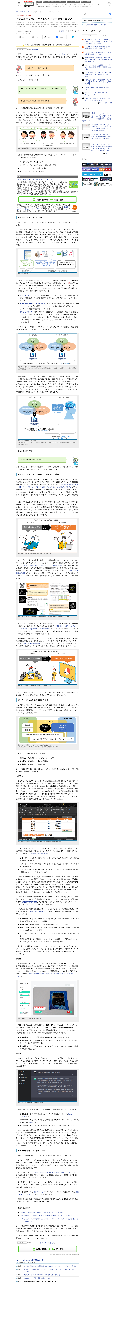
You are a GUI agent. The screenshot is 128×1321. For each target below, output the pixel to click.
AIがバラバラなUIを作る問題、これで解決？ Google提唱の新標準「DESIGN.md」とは (98, 67)
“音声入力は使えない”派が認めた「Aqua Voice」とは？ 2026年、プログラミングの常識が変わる (98, 82)
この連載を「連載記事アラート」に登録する (47, 199)
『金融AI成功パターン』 (37, 911)
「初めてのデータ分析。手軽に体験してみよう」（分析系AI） (42, 1212)
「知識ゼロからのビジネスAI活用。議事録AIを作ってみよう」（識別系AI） (47, 1215)
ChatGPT (31, 1122)
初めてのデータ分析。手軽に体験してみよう (38, 1278)
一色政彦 (62, 31)
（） (25, 295)
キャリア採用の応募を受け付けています (94, 25)
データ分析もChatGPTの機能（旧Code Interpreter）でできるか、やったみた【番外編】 (50, 1266)
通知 (37, 37)
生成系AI (61, 54)
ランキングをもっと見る (105, 103)
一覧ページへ (108, 153)
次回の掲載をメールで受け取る (26, 1262)
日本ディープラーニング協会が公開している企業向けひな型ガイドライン (45, 487)
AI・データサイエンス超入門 (44, 1243)
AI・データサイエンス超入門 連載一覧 (30, 1260)
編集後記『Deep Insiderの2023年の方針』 (35, 628)
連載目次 (35, 50)
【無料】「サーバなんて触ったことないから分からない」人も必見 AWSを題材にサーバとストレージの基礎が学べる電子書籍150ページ (96, 117)
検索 (110, 14)
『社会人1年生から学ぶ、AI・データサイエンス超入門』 (34, 179)
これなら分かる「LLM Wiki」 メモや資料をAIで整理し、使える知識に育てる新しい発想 (98, 74)
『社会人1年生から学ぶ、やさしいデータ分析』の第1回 (42, 565)
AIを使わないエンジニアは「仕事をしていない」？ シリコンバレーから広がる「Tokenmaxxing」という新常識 (98, 41)
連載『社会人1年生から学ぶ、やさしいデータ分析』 (53, 1172)
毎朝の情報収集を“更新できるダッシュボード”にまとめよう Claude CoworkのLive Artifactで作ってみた (98, 59)
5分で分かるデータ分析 (32, 643)
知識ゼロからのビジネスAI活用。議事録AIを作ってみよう (42, 1275)
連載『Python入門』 (40, 1192)
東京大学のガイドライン (69, 484)
